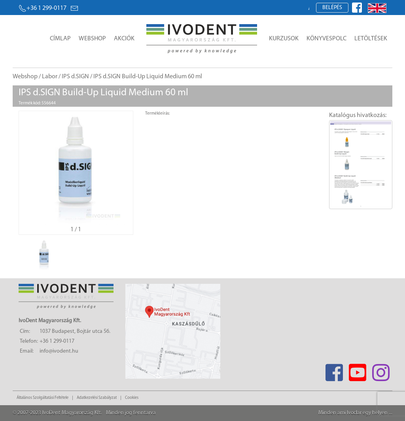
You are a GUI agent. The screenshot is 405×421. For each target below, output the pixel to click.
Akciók (124, 39)
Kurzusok (284, 39)
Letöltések (370, 39)
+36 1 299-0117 (42, 8)
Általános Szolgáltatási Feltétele (42, 398)
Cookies (131, 398)
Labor (49, 77)
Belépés (332, 8)
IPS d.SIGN (75, 77)
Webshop (92, 39)
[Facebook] (334, 370)
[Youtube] (357, 370)
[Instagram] (380, 370)
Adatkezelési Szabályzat (97, 398)
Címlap (60, 39)
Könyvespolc (326, 39)
